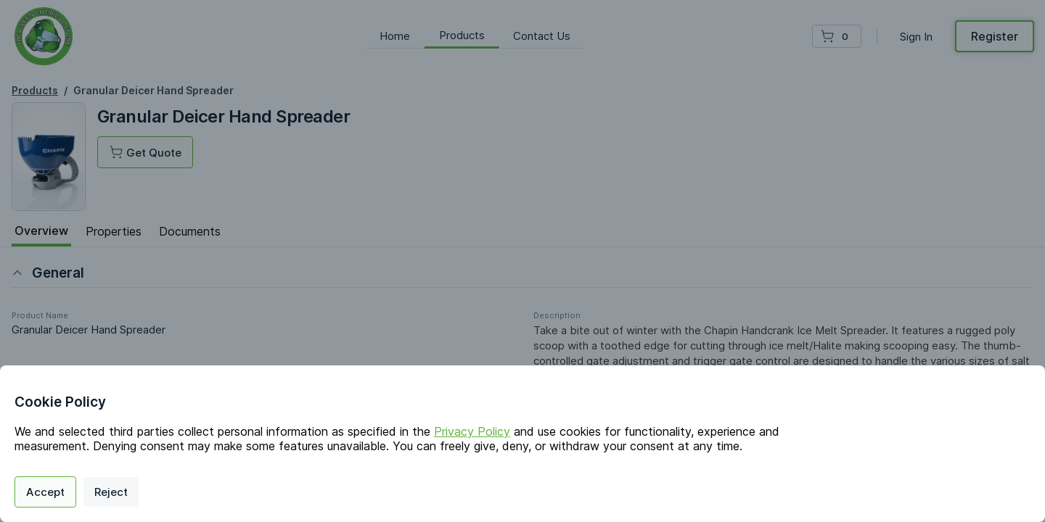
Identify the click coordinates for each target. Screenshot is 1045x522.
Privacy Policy (472, 431)
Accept (45, 492)
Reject (111, 492)
